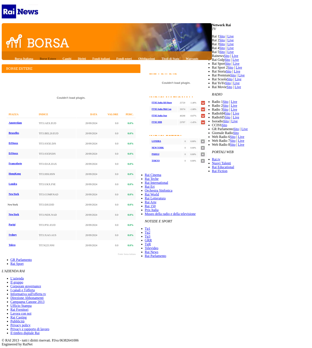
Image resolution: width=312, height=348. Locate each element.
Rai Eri (150, 186)
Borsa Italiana (24, 58)
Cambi (67, 58)
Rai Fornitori (19, 309)
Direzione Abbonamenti (27, 298)
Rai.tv (216, 159)
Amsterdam (15, 122)
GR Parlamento (21, 260)
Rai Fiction (220, 171)
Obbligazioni (146, 58)
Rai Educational (223, 167)
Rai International (156, 183)
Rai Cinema (153, 175)
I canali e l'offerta (22, 290)
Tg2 (147, 232)
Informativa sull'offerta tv (28, 294)
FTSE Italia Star (159, 115)
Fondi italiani (101, 58)
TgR (148, 244)
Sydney (13, 234)
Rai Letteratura (155, 198)
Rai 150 (150, 206)
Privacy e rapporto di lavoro (29, 329)
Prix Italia (152, 210)
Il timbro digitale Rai (25, 333)
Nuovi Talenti (221, 163)
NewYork (14, 194)
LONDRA (156, 141)
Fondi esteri (124, 58)
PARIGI (155, 154)
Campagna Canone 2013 (27, 302)
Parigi (12, 224)
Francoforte (15, 163)
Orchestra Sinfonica (158, 190)
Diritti (82, 58)
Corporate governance (25, 286)
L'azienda (17, 278)
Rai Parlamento (155, 256)
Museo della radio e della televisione (170, 214)
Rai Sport (17, 263)
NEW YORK (158, 147)
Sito (222, 36)
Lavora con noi (20, 313)
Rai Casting (18, 317)
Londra (13, 183)
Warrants (192, 58)
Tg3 (147, 236)
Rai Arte (150, 202)
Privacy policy (20, 325)
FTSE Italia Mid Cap (161, 109)
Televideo (151, 248)
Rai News (151, 252)
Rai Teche (152, 179)
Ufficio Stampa (21, 306)
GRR (148, 240)
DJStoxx (13, 143)
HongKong (15, 173)
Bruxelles (14, 132)
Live (230, 36)
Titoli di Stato (170, 58)
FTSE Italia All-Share (162, 102)
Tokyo (12, 244)
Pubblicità (17, 321)
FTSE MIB (157, 122)
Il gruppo (16, 282)
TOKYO (156, 160)
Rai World (152, 194)
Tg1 (147, 228)
